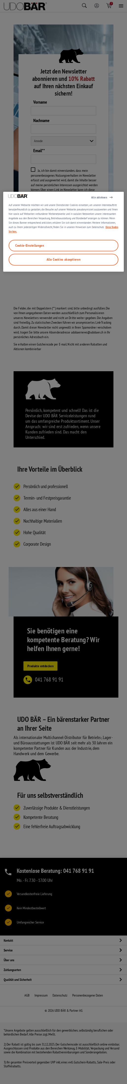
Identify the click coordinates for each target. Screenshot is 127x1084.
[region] (63, 528)
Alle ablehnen (99, 493)
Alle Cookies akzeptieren (64, 555)
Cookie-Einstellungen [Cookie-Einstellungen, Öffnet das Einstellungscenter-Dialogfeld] (29, 541)
